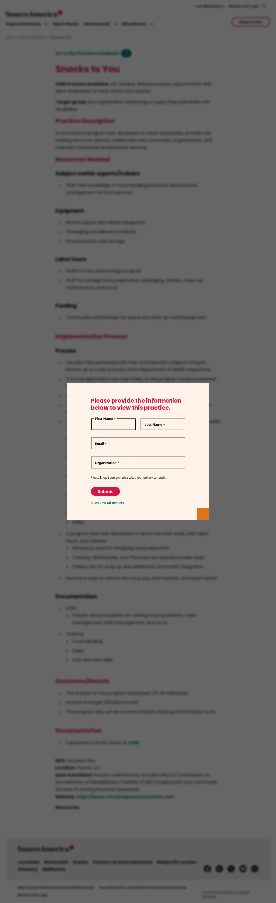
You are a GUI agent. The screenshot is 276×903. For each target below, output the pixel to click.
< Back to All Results (107, 503)
